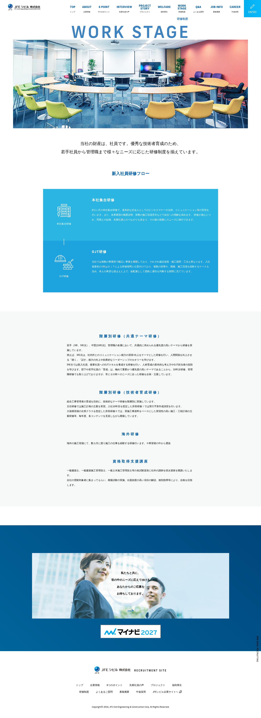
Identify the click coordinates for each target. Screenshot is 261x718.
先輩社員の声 (136, 685)
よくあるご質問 (104, 691)
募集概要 (124, 691)
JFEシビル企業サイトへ (165, 691)
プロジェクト (158, 685)
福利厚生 (177, 685)
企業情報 (95, 685)
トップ (79, 685)
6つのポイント (114, 685)
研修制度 (84, 691)
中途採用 (141, 691)
